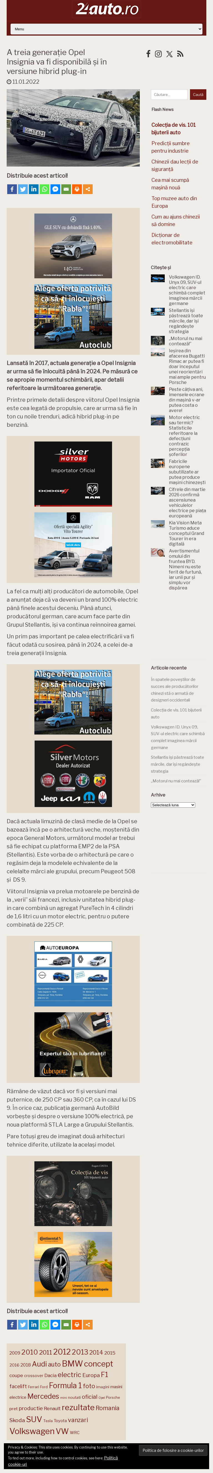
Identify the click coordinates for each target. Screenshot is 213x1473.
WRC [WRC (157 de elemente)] (75, 1432)
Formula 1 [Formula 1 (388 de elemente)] (65, 1385)
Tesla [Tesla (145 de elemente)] (48, 1421)
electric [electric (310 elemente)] (69, 1375)
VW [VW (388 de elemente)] (62, 1431)
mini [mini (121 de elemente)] (63, 1398)
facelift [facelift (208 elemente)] (18, 1386)
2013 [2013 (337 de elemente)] (80, 1352)
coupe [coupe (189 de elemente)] (16, 1375)
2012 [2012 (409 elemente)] (62, 1352)
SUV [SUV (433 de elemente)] (34, 1419)
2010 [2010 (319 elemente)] (29, 1352)
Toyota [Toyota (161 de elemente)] (60, 1420)
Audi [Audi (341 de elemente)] (39, 1364)
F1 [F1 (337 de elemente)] (104, 1374)
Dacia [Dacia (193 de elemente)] (50, 1375)
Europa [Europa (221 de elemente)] (91, 1375)
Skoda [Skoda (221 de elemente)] (17, 1420)
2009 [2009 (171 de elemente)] (14, 1353)
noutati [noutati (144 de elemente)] (74, 1397)
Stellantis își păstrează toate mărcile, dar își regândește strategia (177, 764)
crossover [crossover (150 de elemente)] (33, 1375)
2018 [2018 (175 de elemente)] (26, 1365)
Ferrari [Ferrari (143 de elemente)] (33, 1387)
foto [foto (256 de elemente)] (89, 1386)
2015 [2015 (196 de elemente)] (109, 1353)
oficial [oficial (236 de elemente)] (89, 1396)
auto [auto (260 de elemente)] (54, 1364)
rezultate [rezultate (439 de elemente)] (78, 1407)
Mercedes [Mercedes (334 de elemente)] (43, 1396)
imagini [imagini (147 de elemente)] (102, 1387)
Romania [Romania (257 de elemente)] (108, 1408)
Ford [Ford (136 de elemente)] (44, 1387)
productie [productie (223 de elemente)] (31, 1408)
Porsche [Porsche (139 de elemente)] (113, 1397)
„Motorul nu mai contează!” (176, 780)
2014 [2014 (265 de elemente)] (96, 1352)
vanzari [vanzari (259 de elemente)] (78, 1420)
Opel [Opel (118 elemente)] (101, 1398)
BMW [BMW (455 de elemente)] (72, 1363)
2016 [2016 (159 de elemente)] (14, 1365)
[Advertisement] (182, 628)
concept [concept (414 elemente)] (98, 1363)
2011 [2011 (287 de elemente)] (45, 1352)
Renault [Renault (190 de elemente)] (52, 1408)
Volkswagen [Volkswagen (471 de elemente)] (32, 1431)
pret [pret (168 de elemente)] (13, 1408)
